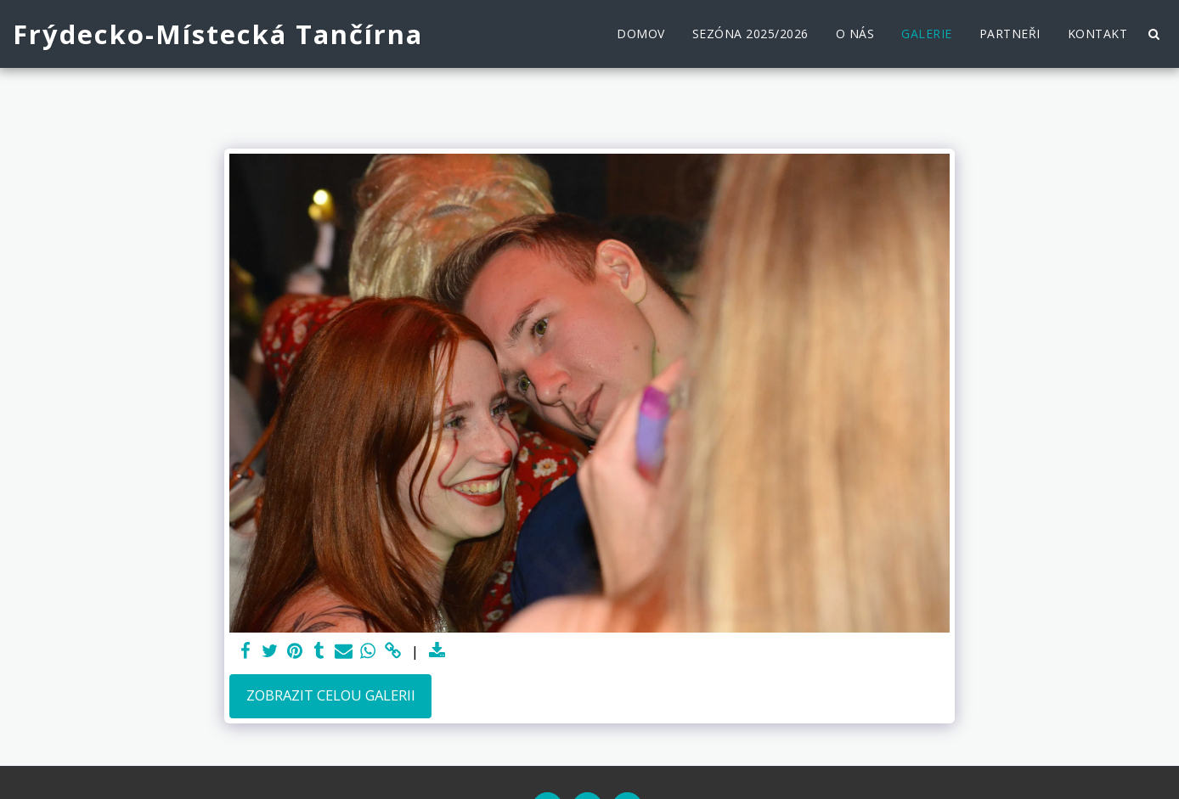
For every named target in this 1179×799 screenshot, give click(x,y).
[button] (1153, 34)
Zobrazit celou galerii (330, 695)
